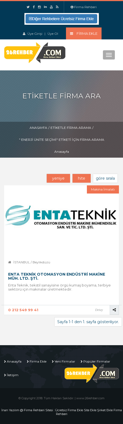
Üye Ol (53, 34)
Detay (99, 310)
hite (81, 178)
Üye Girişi (35, 34)
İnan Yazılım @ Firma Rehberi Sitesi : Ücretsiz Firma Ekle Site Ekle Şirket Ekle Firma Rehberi (61, 412)
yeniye (58, 178)
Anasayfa (38, 128)
